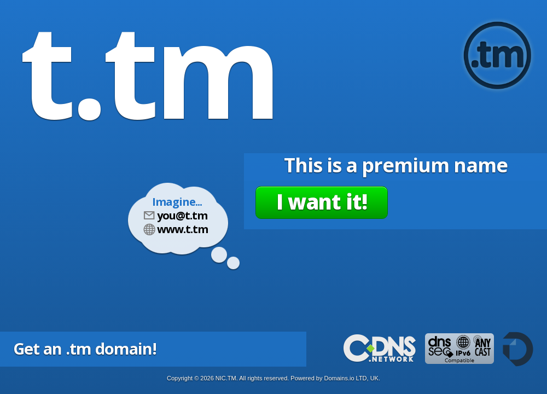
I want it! (321, 201)
